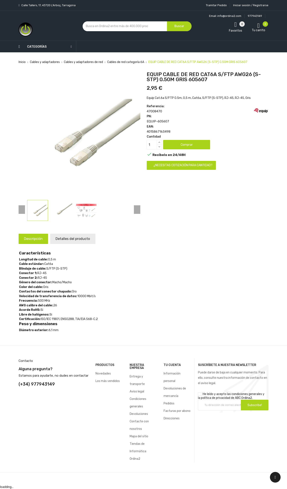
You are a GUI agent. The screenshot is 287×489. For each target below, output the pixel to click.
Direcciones (172, 418)
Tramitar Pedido (216, 5)
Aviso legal (137, 391)
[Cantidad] (152, 144)
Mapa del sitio (139, 436)
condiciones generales (246, 394)
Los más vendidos (107, 381)
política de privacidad (215, 398)
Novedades (103, 373)
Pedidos (169, 403)
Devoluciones (139, 414)
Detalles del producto (76, 239)
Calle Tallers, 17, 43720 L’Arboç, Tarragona (48, 5)
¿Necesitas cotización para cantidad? (183, 165)
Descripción (34, 239)
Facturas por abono (177, 411)
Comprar (187, 145)
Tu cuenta (172, 365)
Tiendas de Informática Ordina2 (138, 451)
